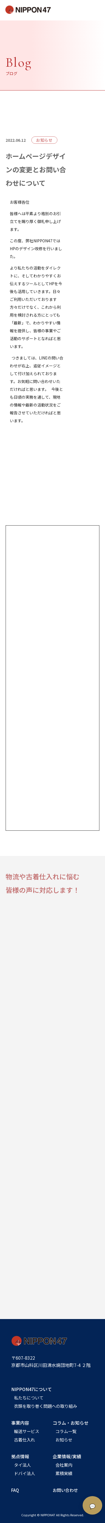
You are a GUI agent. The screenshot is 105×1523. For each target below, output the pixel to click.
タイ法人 (22, 1465)
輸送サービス (26, 1431)
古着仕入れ (24, 1439)
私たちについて (28, 1397)
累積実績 (63, 1473)
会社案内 (63, 1465)
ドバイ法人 (24, 1473)
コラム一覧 (65, 1431)
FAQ (15, 1490)
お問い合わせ (65, 1490)
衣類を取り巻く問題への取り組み (45, 1406)
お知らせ (63, 1439)
